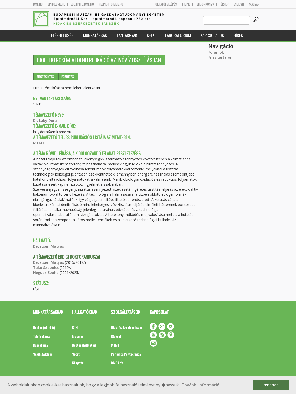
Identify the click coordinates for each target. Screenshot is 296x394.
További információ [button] (200, 385)
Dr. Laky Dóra (45, 120)
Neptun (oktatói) (44, 327)
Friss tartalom (221, 57)
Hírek (238, 35)
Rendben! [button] (271, 384)
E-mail (186, 4)
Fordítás (67, 76)
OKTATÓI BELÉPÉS (166, 4)
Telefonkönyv (204, 4)
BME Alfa (117, 362)
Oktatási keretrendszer (126, 327)
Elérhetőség (62, 35)
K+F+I (151, 35)
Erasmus (77, 336)
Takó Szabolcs (46, 267)
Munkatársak (95, 35)
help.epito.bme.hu (111, 4)
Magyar (254, 4)
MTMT (39, 142)
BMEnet (116, 336)
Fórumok (216, 52)
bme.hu (38, 4)
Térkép (224, 4)
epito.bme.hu (56, 4)
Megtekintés (45, 76)
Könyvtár (77, 362)
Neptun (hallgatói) (84, 345)
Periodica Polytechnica (126, 354)
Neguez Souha (46, 272)
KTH (75, 327)
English (239, 4)
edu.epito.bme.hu (82, 4)
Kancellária (40, 345)
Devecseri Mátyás (48, 246)
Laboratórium (178, 35)
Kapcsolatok (212, 35)
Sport (76, 354)
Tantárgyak (127, 35)
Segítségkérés (42, 354)
